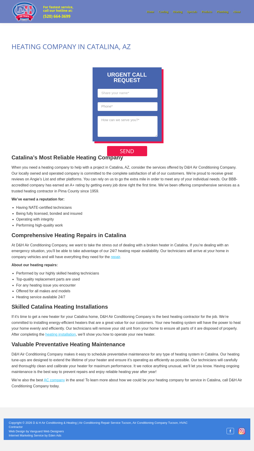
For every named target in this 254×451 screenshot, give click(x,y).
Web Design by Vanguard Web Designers (36, 431)
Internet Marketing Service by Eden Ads (35, 435)
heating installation (60, 334)
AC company (54, 380)
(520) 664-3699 (56, 16)
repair (115, 257)
